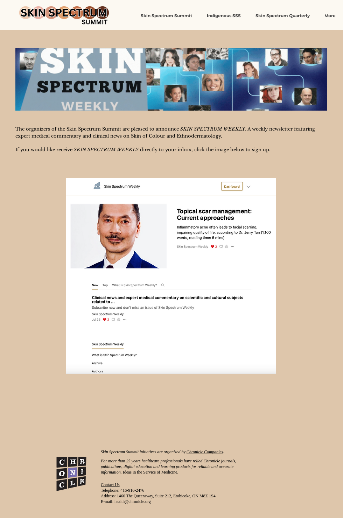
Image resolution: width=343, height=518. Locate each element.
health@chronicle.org (132, 501)
